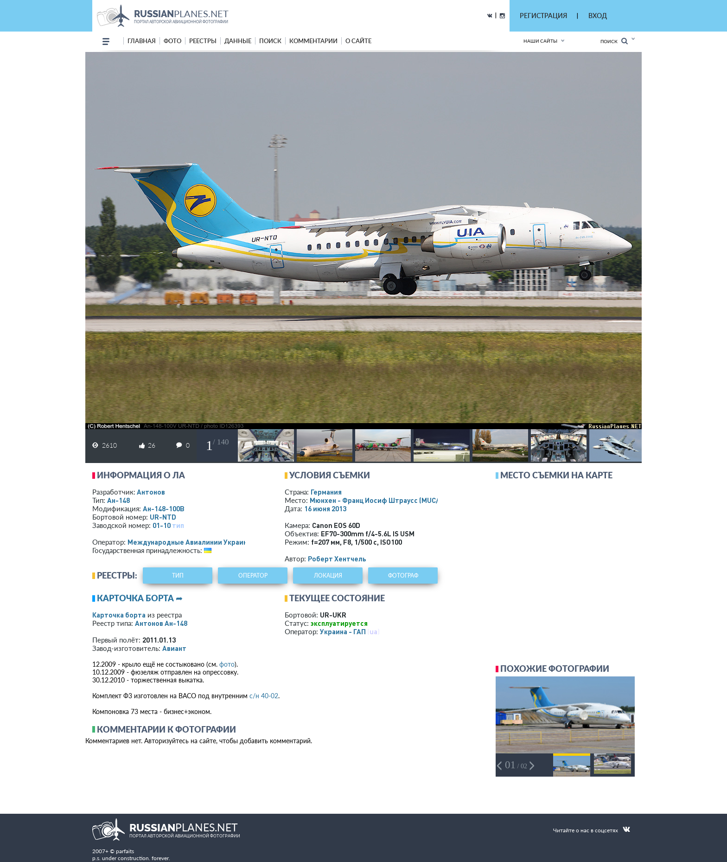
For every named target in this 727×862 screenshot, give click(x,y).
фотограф (403, 575)
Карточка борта (119, 615)
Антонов (151, 492)
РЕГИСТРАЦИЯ (543, 15)
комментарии (313, 41)
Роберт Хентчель (337, 558)
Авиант (174, 648)
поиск (270, 41)
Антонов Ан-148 (161, 623)
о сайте (358, 41)
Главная (142, 41)
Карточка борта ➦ (140, 598)
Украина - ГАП (343, 631)
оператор (253, 575)
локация (328, 575)
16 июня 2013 (325, 508)
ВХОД (597, 15)
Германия (326, 492)
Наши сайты (540, 41)
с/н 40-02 (263, 696)
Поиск (614, 41)
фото (172, 41)
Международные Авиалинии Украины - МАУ (200, 542)
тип (178, 525)
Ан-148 (118, 500)
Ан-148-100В (164, 508)
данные (237, 41)
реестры (203, 41)
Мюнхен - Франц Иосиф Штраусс (385, 500)
